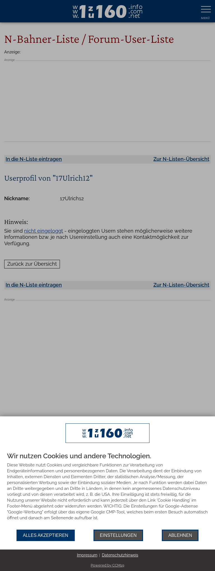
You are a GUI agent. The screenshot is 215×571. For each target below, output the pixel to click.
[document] (107, 491)
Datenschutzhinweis (120, 555)
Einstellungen (118, 535)
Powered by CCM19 (107, 565)
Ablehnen (180, 535)
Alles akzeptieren (45, 535)
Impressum (87, 555)
